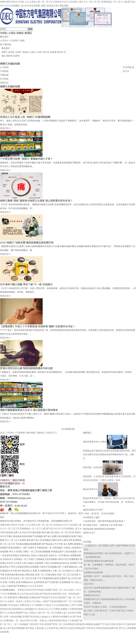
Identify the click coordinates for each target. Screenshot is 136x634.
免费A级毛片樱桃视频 (17, 597)
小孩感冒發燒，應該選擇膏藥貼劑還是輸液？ (104, 521)
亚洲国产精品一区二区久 (56, 590)
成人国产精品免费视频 (13, 628)
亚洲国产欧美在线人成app (34, 616)
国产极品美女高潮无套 (50, 594)
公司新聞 (13, 40)
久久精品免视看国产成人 (17, 612)
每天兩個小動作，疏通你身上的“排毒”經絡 (103, 525)
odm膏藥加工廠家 (91, 517)
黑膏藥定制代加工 (92, 595)
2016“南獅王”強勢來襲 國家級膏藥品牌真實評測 (26, 242)
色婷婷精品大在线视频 (22, 609)
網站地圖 (30, 432)
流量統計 (41, 432)
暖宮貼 (60, 52)
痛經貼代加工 (89, 532)
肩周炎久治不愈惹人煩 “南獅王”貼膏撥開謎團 (25, 117)
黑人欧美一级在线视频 (10, 616)
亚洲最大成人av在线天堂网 (68, 612)
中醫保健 (7, 44)
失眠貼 (3, 33)
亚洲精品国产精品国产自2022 (43, 597)
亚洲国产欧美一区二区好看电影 (59, 624)
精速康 (53, 52)
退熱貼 (20, 33)
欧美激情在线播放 (83, 624)
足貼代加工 (89, 584)
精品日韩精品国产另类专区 (82, 628)
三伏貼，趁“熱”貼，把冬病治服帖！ (99, 513)
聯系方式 (51, 432)
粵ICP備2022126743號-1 (54, 513)
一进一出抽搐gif (19, 624)
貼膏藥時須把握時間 (93, 572)
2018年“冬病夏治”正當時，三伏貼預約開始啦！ (106, 607)
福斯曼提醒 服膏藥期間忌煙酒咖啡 (99, 529)
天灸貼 (39, 52)
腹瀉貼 (28, 33)
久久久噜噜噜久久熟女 (40, 605)
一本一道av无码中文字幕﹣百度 (29, 620)
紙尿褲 (16, 56)
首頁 (2, 432)
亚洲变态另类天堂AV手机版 (31, 590)
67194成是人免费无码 (17, 605)
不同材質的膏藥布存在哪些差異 (99, 561)
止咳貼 (12, 33)
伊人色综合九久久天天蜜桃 (47, 609)
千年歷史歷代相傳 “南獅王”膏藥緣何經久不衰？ (26, 158)
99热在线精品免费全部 (107, 628)
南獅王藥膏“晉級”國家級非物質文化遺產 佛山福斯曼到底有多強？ (36, 200)
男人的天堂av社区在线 (28, 594)
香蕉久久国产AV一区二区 (42, 612)
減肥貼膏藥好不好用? (93, 510)
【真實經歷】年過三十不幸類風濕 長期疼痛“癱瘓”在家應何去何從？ (37, 326)
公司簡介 (4, 40)
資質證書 (127, 63)
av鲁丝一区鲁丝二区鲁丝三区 (21, 601)
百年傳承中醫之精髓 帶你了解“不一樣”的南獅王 (26, 284)
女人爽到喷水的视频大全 (60, 616)
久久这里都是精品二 (61, 605)
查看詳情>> (5, 128)
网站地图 (46, 532)
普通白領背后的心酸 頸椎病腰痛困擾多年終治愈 (26, 368)
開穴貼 (46, 52)
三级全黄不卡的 (36, 624)
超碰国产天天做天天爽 (104, 624)
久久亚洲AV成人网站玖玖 (56, 628)
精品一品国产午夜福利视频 (49, 601)
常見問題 (127, 67)
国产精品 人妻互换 (34, 628)
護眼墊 (9, 56)
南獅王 (4, 52)
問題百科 (4, 83)
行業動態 (4, 71)
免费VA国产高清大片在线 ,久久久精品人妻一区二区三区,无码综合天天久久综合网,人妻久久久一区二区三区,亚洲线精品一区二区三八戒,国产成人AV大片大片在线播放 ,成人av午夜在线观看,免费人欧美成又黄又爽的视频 (41, 529)
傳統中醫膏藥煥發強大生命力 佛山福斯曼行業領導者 (29, 410)
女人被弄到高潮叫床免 (55, 620)
